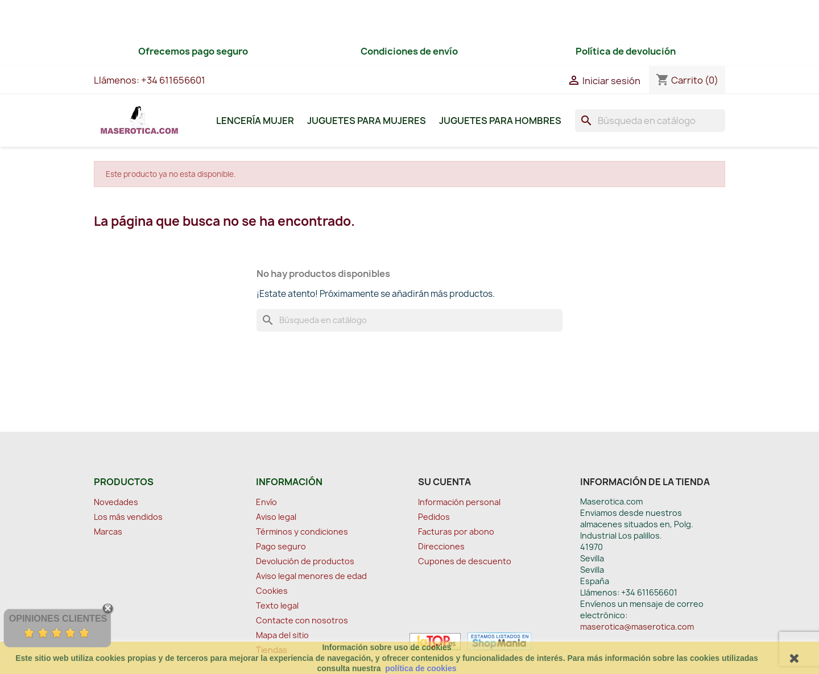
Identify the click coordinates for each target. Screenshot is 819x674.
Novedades (116, 502)
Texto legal (277, 605)
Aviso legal (276, 516)
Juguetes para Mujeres (366, 120)
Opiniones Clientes (58, 618)
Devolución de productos (305, 561)
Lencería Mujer (255, 120)
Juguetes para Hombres (500, 120)
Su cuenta (444, 481)
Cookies (272, 590)
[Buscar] (650, 120)
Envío (266, 502)
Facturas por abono (456, 531)
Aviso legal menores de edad (311, 575)
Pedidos (434, 516)
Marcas (108, 531)
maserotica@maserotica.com (637, 626)
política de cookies (420, 668)
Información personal (459, 502)
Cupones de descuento (464, 561)
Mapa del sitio (282, 635)
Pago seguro (281, 546)
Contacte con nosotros (302, 620)
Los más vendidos (128, 516)
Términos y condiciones (302, 531)
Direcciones (441, 546)
